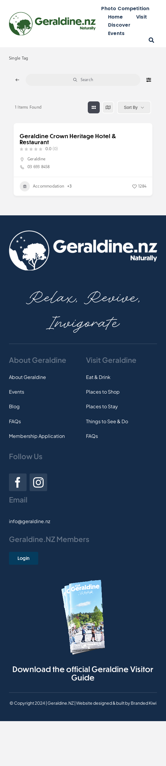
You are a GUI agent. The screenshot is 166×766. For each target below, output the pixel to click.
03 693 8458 (38, 167)
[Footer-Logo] (83, 232)
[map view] (108, 107)
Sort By (131, 107)
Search (83, 80)
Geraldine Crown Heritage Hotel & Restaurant (68, 139)
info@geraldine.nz (29, 521)
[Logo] (52, 14)
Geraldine (36, 159)
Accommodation (42, 186)
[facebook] (18, 482)
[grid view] (94, 107)
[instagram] (38, 482)
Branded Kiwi (143, 703)
